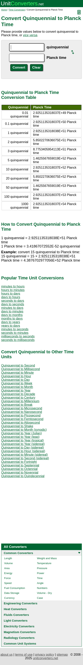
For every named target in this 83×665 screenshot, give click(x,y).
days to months (12, 315)
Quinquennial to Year (16, 390)
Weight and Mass (47, 558)
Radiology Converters (19, 637)
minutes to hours (13, 286)
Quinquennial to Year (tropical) (22, 440)
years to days (10, 325)
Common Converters (18, 553)
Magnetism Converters (20, 632)
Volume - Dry (44, 592)
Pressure (42, 568)
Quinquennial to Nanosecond (21, 412)
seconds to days (12, 300)
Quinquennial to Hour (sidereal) (23, 451)
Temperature (44, 563)
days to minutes (12, 311)
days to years (10, 322)
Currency (9, 597)
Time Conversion (17, 10)
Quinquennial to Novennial (19, 472)
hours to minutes (13, 290)
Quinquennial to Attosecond (20, 422)
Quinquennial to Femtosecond (22, 419)
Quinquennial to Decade (18, 394)
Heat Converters (15, 609)
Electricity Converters (19, 626)
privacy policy (44, 654)
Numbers (42, 588)
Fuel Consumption (14, 588)
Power (40, 573)
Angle (40, 583)
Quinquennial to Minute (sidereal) (24, 454)
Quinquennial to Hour (16, 376)
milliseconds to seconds (18, 336)
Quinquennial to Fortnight (19, 461)
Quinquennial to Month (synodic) (24, 429)
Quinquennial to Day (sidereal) (22, 447)
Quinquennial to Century (18, 397)
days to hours (10, 297)
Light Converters (15, 620)
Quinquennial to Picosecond (21, 415)
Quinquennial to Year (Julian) (21, 433)
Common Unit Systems (20, 643)
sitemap (62, 654)
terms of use (24, 654)
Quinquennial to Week (16, 383)
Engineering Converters (20, 603)
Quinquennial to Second (18, 365)
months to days (12, 318)
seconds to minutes (14, 332)
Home (4, 10)
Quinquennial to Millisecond (20, 369)
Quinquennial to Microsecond (21, 408)
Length (8, 558)
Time (39, 578)
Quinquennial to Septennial (20, 465)
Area (6, 568)
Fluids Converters (16, 614)
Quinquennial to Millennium (20, 401)
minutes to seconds (14, 329)
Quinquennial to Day (15, 379)
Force (7, 578)
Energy (8, 573)
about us (6, 654)
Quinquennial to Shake (17, 426)
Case (40, 597)
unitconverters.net (45, 658)
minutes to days (12, 308)
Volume (8, 563)
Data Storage (11, 592)
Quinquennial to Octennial (19, 469)
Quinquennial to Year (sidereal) (23, 444)
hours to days (10, 293)
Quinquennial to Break (16, 404)
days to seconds (12, 304)
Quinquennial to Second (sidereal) (25, 458)
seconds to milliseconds (18, 340)
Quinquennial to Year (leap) (20, 437)
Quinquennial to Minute (17, 372)
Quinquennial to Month (17, 387)
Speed (8, 583)
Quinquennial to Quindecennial (22, 476)
